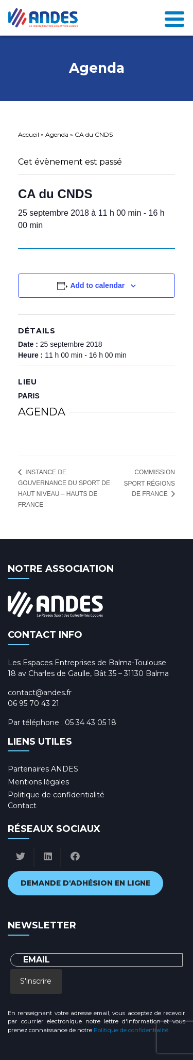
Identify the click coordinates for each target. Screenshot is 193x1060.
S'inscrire (35, 981)
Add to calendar (97, 285)
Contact (22, 805)
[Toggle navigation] (174, 18)
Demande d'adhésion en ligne (85, 883)
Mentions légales (38, 781)
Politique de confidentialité (56, 794)
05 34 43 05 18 (90, 722)
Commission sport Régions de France (149, 483)
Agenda (56, 134)
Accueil (28, 134)
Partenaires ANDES (43, 769)
